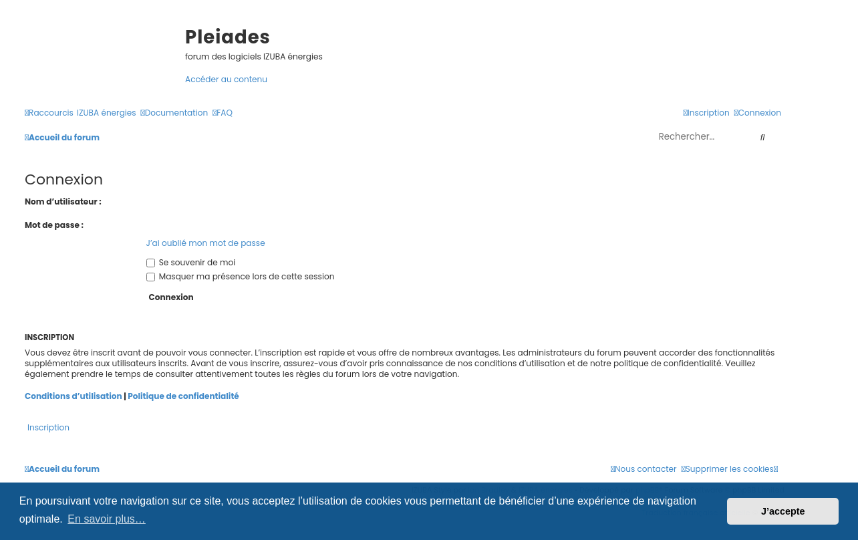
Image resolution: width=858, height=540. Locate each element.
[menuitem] (106, 112)
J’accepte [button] (783, 511)
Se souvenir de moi (191, 262)
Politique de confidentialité (183, 396)
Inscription (48, 427)
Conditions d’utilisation (73, 396)
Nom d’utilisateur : (63, 201)
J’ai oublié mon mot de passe (205, 243)
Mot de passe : (54, 225)
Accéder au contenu (226, 79)
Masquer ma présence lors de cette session (240, 276)
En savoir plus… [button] (106, 519)
